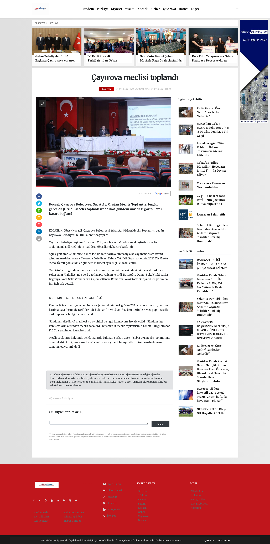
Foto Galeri (112, 484)
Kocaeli (143, 9)
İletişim (109, 515)
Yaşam (129, 9)
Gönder (160, 424)
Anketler (196, 495)
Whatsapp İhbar (73, 516)
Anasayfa (40, 23)
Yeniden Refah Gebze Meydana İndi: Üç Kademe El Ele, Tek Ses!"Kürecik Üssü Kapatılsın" (211, 283)
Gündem (87, 9)
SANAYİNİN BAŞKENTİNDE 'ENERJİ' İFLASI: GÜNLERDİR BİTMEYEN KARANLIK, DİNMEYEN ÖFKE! (213, 330)
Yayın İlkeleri (41, 516)
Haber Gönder (72, 520)
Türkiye (103, 9)
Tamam (224, 540)
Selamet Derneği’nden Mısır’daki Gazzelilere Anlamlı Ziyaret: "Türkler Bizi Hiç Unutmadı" (212, 233)
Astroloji (196, 507)
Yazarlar (110, 496)
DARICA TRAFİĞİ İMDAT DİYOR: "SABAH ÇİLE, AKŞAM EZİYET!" (213, 264)
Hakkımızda (41, 512)
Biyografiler (198, 499)
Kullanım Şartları (74, 512)
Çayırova (169, 9)
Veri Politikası (41, 520)
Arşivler (110, 503)
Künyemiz (111, 509)
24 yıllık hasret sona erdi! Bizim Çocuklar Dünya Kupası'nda (211, 200)
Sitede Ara (197, 491)
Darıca (183, 9)
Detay (209, 540)
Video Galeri (112, 490)
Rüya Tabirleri (199, 503)
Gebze (155, 9)
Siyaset (116, 9)
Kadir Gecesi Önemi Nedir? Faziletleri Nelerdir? (211, 112)
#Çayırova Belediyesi (61, 398)
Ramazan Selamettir (211, 214)
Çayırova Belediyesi (97, 230)
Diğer (195, 9)
